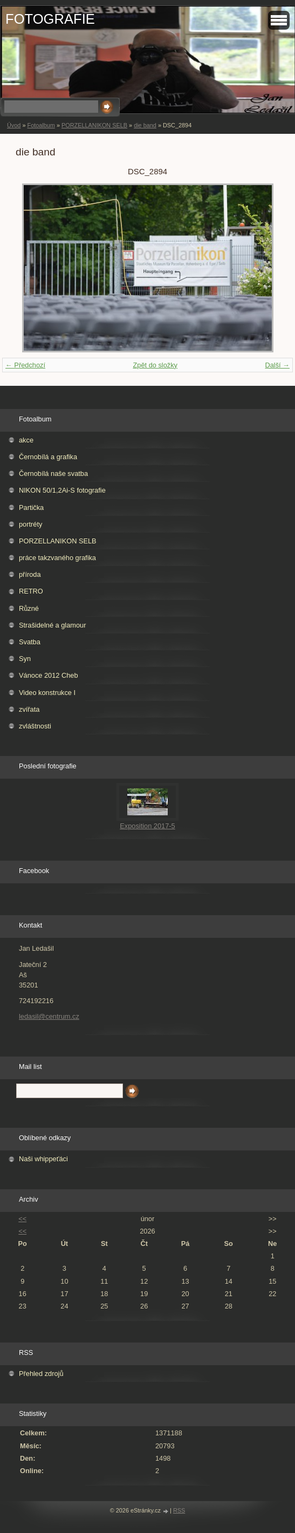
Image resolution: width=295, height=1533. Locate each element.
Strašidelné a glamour (52, 625)
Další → (277, 365)
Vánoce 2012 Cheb (48, 675)
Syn (25, 659)
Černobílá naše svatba (53, 473)
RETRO (31, 591)
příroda (30, 574)
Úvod (13, 125)
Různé (29, 608)
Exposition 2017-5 (147, 826)
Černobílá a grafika (48, 457)
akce (26, 440)
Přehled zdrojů (41, 1374)
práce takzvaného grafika (57, 558)
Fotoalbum (40, 125)
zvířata (29, 709)
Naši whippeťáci (43, 1159)
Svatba (29, 642)
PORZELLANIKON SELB (94, 125)
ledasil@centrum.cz (49, 1016)
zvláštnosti (35, 726)
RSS (179, 1510)
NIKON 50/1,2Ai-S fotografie (62, 490)
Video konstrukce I (47, 693)
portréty (30, 524)
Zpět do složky (155, 365)
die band (145, 125)
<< (22, 1219)
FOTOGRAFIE (50, 18)
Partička (31, 507)
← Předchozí (25, 365)
